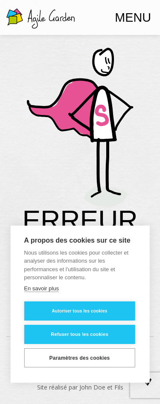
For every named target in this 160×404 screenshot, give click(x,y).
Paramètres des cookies (79, 358)
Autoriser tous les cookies (79, 311)
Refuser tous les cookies (79, 334)
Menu (133, 17)
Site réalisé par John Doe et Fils (80, 387)
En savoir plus (41, 288)
